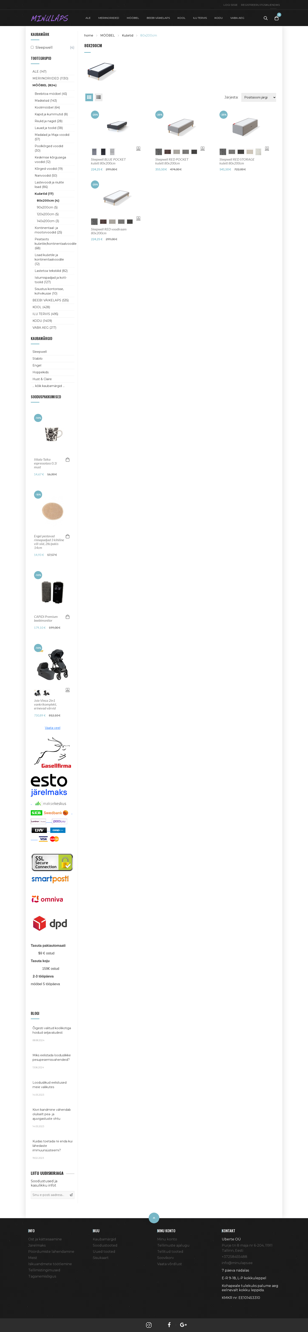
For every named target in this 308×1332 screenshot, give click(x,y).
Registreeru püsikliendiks (260, 4)
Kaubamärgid (104, 1239)
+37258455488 (234, 1257)
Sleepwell (40, 352)
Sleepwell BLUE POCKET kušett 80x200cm (108, 161)
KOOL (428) (41, 307)
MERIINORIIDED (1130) (50, 78)
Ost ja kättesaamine (45, 1239)
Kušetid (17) (44, 194)
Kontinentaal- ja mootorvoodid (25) (48, 230)
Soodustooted (105, 1245)
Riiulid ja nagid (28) (48, 121)
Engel (37, 365)
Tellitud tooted (170, 1252)
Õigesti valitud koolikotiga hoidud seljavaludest (53, 1034)
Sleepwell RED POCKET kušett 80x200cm (171, 161)
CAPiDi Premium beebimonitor (46, 618)
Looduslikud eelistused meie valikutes (53, 1088)
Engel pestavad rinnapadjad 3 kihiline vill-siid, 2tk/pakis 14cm (49, 542)
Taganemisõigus (42, 1276)
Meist (32, 1258)
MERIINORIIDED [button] (108, 17)
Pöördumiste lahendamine (51, 1252)
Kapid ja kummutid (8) (51, 114)
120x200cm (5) (48, 214)
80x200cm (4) (48, 200)
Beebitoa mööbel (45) (51, 94)
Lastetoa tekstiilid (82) (51, 271)
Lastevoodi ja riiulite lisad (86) (49, 184)
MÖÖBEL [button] (133, 17)
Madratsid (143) (46, 101)
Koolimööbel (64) (47, 107)
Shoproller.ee (229, 1305)
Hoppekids (41, 372)
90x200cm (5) (47, 207)
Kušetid (127, 35)
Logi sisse (231, 4)
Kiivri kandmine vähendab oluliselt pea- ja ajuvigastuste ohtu (53, 1118)
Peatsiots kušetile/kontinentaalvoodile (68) (53, 243)
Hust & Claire (42, 379)
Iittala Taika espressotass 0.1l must (45, 463)
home (88, 35)
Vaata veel (52, 728)
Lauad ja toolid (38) (49, 128)
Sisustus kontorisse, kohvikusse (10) (49, 291)
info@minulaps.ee (237, 1263)
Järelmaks (37, 1245)
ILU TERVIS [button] (200, 17)
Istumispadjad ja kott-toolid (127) (51, 280)
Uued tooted (104, 1252)
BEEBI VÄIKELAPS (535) (51, 300)
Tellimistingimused (44, 1270)
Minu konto (167, 1239)
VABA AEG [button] (237, 17)
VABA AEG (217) (44, 328)
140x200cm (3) (48, 221)
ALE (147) (39, 71)
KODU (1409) (42, 321)
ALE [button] (88, 17)
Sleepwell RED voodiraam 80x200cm (109, 231)
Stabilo (38, 358)
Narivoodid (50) (46, 175)
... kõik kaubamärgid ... (49, 386)
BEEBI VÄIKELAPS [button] (158, 17)
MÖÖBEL (107, 35)
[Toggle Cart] (276, 18)
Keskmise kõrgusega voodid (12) (50, 159)
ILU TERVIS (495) (45, 314)
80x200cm (148, 35)
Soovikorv (165, 1258)
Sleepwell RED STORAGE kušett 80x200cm (237, 161)
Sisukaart (101, 1258)
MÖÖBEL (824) (44, 85)
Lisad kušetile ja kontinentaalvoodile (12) (49, 259)
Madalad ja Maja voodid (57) (52, 137)
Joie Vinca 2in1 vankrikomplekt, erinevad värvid (45, 704)
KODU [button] (219, 17)
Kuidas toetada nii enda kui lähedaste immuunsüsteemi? (53, 1149)
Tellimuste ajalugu (173, 1245)
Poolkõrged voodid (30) (49, 148)
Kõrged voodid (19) (49, 169)
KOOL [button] (181, 17)
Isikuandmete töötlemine (50, 1264)
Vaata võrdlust (169, 1264)
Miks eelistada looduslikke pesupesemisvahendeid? (53, 1061)
